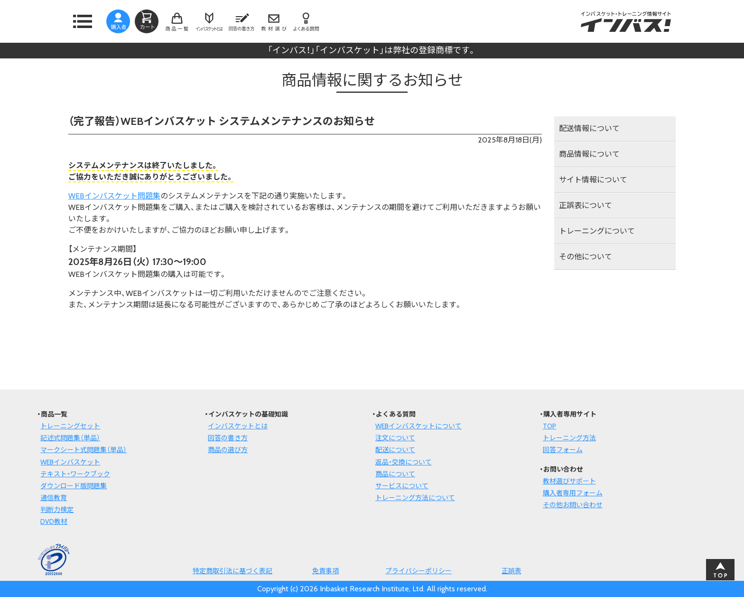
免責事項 (325, 571)
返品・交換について (403, 462)
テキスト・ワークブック (75, 474)
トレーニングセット (70, 426)
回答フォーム (563, 449)
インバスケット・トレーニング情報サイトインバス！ (626, 21)
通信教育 (53, 497)
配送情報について (589, 128)
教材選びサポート (569, 481)
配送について (395, 449)
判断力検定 (57, 509)
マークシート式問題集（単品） (83, 449)
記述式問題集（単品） (70, 438)
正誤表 (511, 571)
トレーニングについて (597, 231)
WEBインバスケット (70, 462)
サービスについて (401, 486)
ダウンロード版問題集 (73, 486)
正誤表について (585, 205)
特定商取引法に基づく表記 (232, 571)
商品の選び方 (228, 449)
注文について (395, 438)
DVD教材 (53, 521)
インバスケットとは (238, 426)
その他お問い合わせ (573, 505)
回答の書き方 (228, 438)
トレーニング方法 (569, 438)
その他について (585, 256)
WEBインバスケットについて (418, 426)
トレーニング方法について (415, 497)
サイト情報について (593, 179)
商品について (395, 474)
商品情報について (589, 154)
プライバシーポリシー (418, 571)
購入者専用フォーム (573, 493)
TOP (549, 426)
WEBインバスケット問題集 (114, 195)
